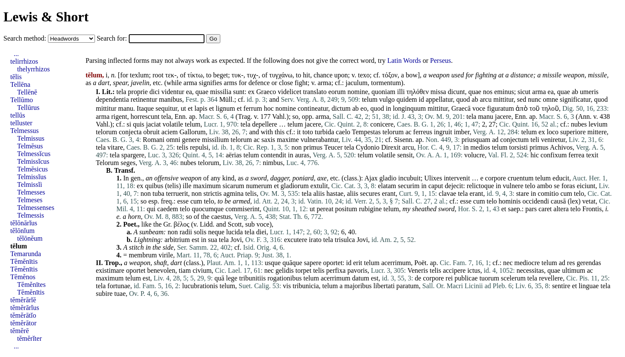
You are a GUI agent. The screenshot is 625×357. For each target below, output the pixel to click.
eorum (337, 91)
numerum (259, 185)
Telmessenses (35, 207)
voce (478, 108)
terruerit (177, 193)
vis (287, 285)
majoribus (358, 285)
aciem (169, 132)
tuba (158, 193)
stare (522, 193)
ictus (473, 270)
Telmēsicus (32, 169)
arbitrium (177, 239)
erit (357, 262)
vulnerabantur (319, 139)
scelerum (513, 278)
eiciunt (586, 185)
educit (561, 178)
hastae (335, 193)
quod (463, 99)
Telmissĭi (29, 184)
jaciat (153, 124)
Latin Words (404, 60)
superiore (573, 132)
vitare (115, 147)
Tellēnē (27, 92)
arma (190, 82)
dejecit (454, 185)
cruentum (520, 178)
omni (173, 139)
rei (449, 278)
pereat (325, 208)
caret (545, 208)
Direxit (390, 147)
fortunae (118, 285)
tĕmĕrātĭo (23, 315)
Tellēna (20, 84)
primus (312, 147)
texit (592, 155)
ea (189, 91)
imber (462, 132)
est (195, 239)
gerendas (589, 262)
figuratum (500, 108)
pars (531, 208)
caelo (343, 132)
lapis (200, 108)
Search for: (113, 38)
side (168, 247)
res (571, 262)
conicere (382, 124)
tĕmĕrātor (23, 323)
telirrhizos (24, 61)
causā (558, 201)
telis (182, 147)
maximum (207, 185)
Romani (154, 139)
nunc (534, 99)
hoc (269, 108)
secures (370, 193)
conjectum (514, 139)
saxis (268, 139)
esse (183, 201)
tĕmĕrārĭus (24, 307)
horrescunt (145, 116)
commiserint (242, 208)
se (557, 185)
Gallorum (192, 132)
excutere (295, 239)
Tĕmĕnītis (24, 261)
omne (550, 99)
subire (104, 293)
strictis (213, 193)
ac (409, 132)
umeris (589, 91)
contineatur (313, 108)
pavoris (357, 270)
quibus (154, 185)
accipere (454, 270)
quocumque (208, 208)
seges (128, 162)
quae (201, 91)
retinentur (143, 99)
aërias (234, 155)
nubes (578, 124)
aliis (319, 193)
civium (202, 270)
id (421, 99)
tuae (120, 293)
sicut (524, 91)
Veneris (417, 270)
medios (480, 147)
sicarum (233, 185)
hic (534, 155)
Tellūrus (28, 107)
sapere (312, 262)
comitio (548, 193)
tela (121, 91)
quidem (407, 99)
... (16, 53)
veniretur (553, 139)
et (190, 108)
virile (166, 255)
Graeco (266, 91)
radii (186, 232)
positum (346, 208)
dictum (341, 108)
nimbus (273, 162)
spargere (133, 155)
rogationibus (284, 278)
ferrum (252, 108)
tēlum (18, 246)
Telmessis (30, 215)
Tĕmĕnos (23, 276)
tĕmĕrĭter (29, 338)
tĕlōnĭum (22, 230)
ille (187, 185)
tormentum (386, 82)
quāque (292, 262)
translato (314, 91)
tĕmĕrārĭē (23, 300)
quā (219, 278)
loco (553, 132)
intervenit (457, 178)
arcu (486, 99)
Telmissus (30, 138)
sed (521, 99)
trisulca (345, 239)
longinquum (409, 108)
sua (212, 239)
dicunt (456, 91)
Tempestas (366, 132)
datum (360, 278)
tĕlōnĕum (30, 238)
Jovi (236, 239)
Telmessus (24, 130)
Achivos (561, 147)
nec (507, 262)
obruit (151, 132)
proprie (138, 91)
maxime (288, 139)
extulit (319, 185)
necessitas (530, 270)
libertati (384, 285)
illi (401, 91)
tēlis (16, 76)
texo (364, 75)
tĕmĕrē (19, 330)
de (418, 278)
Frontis (591, 208)
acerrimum (396, 262)
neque (216, 232)
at (501, 75)
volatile (173, 124)
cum (566, 193)
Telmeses (29, 200)
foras (568, 185)
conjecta (130, 132)
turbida (324, 132)
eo (364, 108)
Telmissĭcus (33, 161)
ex (251, 91)
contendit (273, 155)
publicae (465, 278)
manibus (170, 99)
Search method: (25, 38)
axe (321, 178)
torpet (303, 270)
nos (487, 91)
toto (307, 132)
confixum (554, 155)
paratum (408, 285)
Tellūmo (21, 99)
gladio (388, 178)
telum (369, 99)
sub (250, 224)
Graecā (461, 108)
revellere (551, 278)
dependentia (112, 99)
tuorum (489, 278)
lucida (234, 232)
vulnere (513, 185)
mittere (597, 132)
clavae (447, 193)
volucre (474, 155)
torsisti (518, 147)
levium (598, 124)
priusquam (476, 139)
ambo (544, 185)
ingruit (443, 132)
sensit (404, 155)
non (296, 147)
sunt (239, 91)
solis (200, 232)
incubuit (409, 178)
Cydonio (367, 147)
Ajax (371, 178)
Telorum (107, 162)
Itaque (145, 108)
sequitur (167, 108)
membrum (143, 255)
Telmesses (31, 192)
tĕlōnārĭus (23, 223)
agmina (233, 193)
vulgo (386, 99)
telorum (106, 132)
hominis (510, 201)
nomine (357, 91)
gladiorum (295, 185)
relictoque (480, 185)
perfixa (336, 270)
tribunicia (306, 285)
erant (389, 193)
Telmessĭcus (33, 153)
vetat (588, 201)
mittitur (503, 99)
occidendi (535, 201)
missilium (215, 139)
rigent (119, 116)
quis (139, 124)
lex (574, 201)
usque (273, 262)
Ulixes (433, 178)
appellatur (439, 99)
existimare (110, 270)
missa (438, 91)
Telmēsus (30, 146)
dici (154, 91)
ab (575, 91)
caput (435, 185)
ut (183, 108)
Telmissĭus (31, 176)
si (129, 124)
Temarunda (25, 253)
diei (261, 232)
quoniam (383, 91)
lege (231, 278)
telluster (21, 123)
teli (534, 139)
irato (315, 239)
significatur (575, 99)
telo (530, 185)
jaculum (357, 82)
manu (125, 108)
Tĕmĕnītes (31, 284)
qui (151, 208)
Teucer (333, 147)
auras (302, 155)
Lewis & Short (46, 16)
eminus (504, 91)
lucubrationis (200, 285)
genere (191, 139)
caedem (167, 208)
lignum (225, 108)
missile (551, 75)
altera (561, 208)
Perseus (440, 60)
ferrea (576, 155)
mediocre (527, 262)
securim (409, 185)
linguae (589, 285)
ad (495, 139)
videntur (172, 91)
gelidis (284, 270)
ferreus (422, 132)
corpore (495, 178)
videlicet (289, 91)
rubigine (370, 208)
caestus (221, 216)
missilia (220, 91)
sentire (561, 285)
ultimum (573, 270)
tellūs (17, 115)
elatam (387, 185)
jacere (503, 116)
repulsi (199, 147)
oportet (332, 262)
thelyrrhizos (33, 69)
